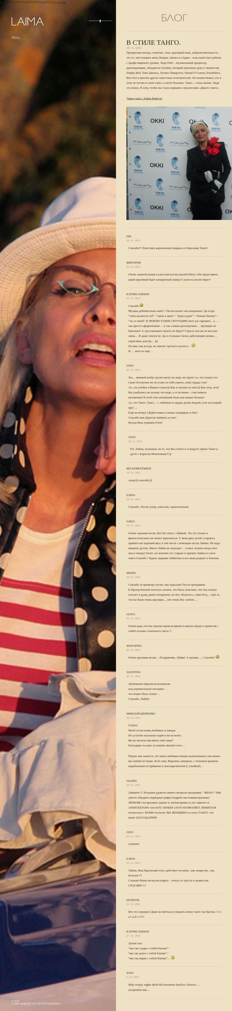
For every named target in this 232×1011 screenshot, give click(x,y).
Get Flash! (59, 2)
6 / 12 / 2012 (132, 977)
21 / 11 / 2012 (133, 862)
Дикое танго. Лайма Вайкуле (144, 98)
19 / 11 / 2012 (133, 472)
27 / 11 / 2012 (133, 935)
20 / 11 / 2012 (133, 618)
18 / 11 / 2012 (133, 240)
